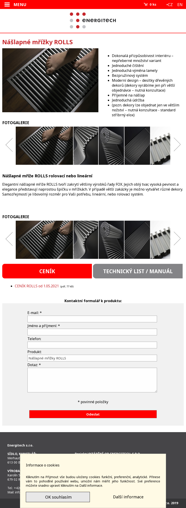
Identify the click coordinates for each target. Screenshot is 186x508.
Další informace (128, 496)
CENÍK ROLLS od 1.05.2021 (37, 286)
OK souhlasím (58, 497)
